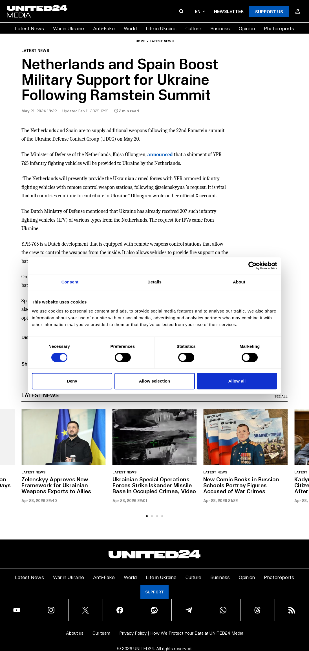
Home (140, 41)
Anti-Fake (104, 28)
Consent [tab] (70, 281)
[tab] (147, 516)
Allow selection (154, 381)
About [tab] (239, 281)
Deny (72, 381)
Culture (193, 28)
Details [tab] (154, 281)
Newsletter (229, 11)
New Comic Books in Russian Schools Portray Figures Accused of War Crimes (241, 485)
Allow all (237, 381)
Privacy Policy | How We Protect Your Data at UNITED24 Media (181, 633)
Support (154, 592)
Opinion (247, 28)
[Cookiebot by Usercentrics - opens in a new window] (252, 265)
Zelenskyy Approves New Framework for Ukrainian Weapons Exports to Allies (56, 485)
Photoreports (279, 28)
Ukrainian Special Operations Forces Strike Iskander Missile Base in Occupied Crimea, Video (154, 485)
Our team (101, 633)
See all (281, 396)
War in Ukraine (68, 28)
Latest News (29, 28)
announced (160, 155)
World (130, 28)
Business (220, 28)
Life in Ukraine (161, 28)
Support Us (269, 11)
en (200, 11)
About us (74, 633)
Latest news (162, 41)
